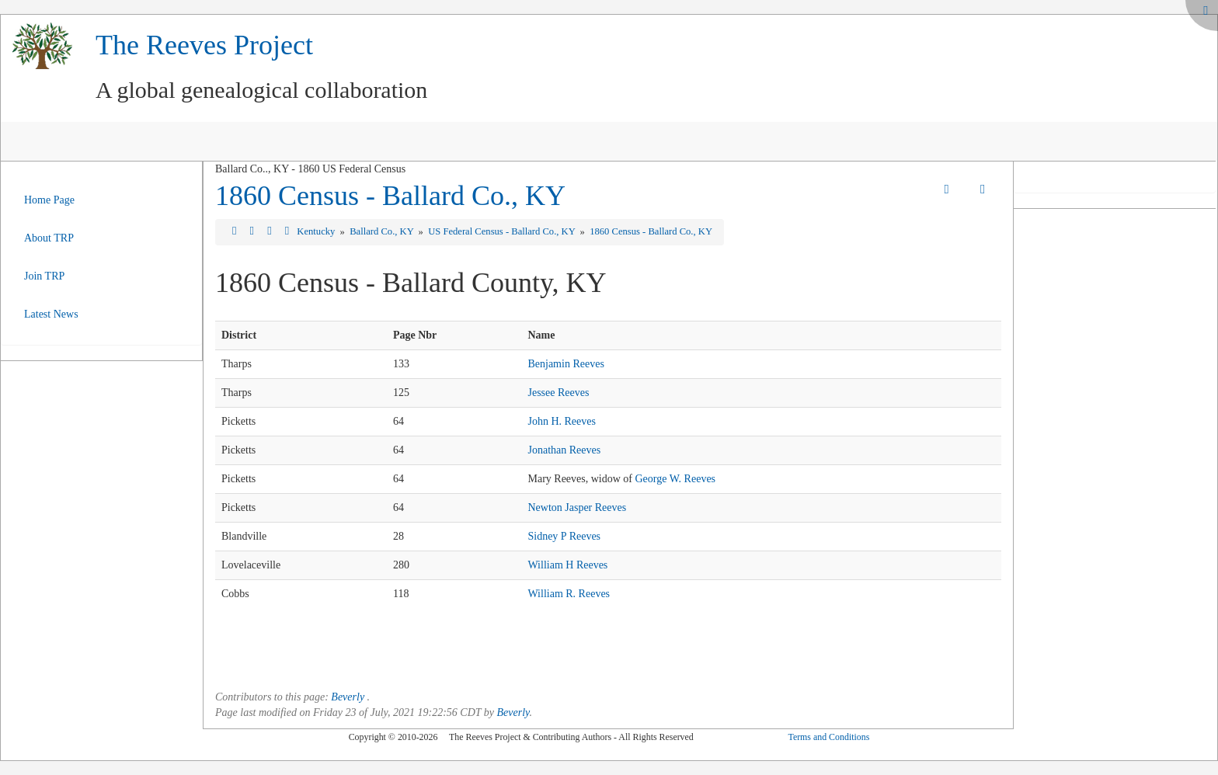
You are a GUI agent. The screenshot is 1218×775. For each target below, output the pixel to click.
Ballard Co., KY (383, 231)
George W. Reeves (675, 479)
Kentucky (317, 231)
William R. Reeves (568, 593)
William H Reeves (567, 565)
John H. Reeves (561, 421)
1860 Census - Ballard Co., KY (390, 195)
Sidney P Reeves (563, 536)
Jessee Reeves (558, 392)
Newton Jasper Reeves (576, 507)
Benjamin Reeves (565, 364)
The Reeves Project (204, 45)
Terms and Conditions (828, 737)
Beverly (347, 697)
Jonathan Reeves (563, 450)
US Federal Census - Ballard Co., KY (502, 231)
